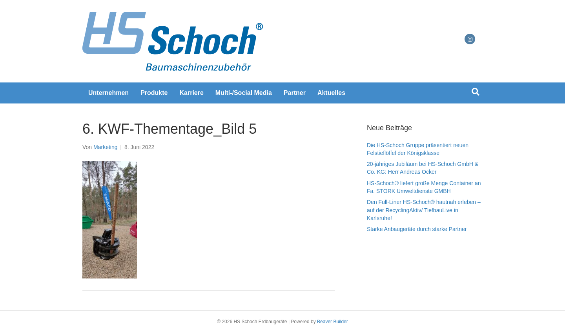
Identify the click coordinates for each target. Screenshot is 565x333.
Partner (295, 92)
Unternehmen (108, 92)
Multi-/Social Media (243, 92)
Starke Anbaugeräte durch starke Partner (417, 229)
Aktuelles (331, 92)
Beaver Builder (332, 321)
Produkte (154, 92)
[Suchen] (475, 92)
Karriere (191, 92)
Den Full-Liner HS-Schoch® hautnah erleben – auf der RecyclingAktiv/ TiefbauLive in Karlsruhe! (424, 210)
